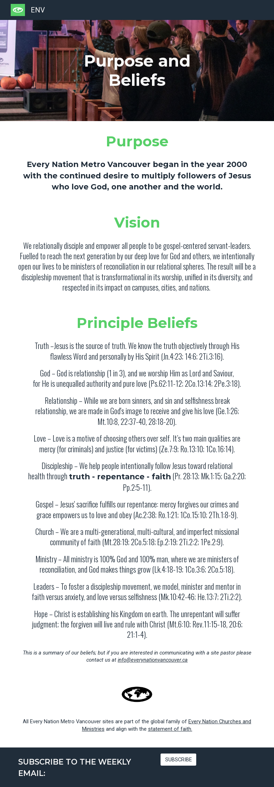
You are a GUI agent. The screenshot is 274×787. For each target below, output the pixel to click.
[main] (137, 70)
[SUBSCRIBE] (179, 759)
